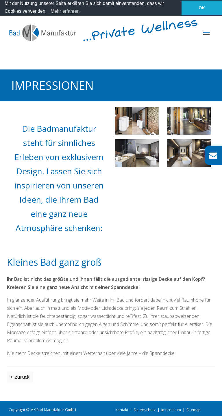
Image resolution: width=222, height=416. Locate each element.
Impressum (171, 409)
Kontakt (121, 409)
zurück (20, 377)
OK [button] (202, 8)
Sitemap (193, 409)
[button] (48, 12)
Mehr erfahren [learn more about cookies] (65, 11)
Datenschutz (145, 409)
